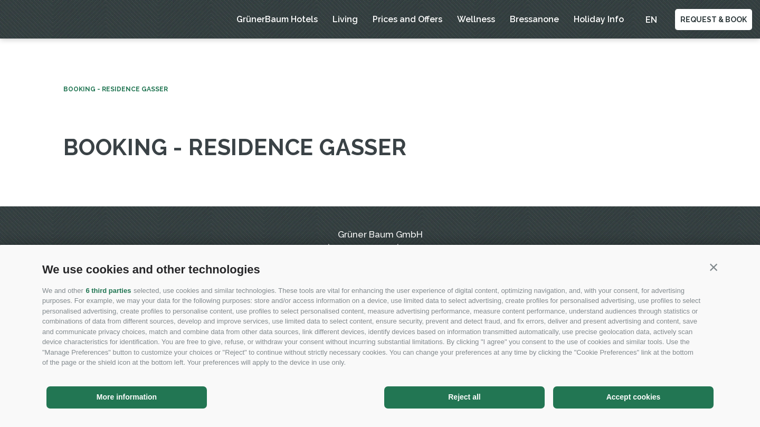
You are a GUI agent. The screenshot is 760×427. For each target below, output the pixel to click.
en (651, 20)
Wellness (476, 19)
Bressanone (534, 19)
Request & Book (713, 19)
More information (127, 397)
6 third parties (108, 291)
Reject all (464, 397)
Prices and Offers (407, 19)
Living (345, 19)
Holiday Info (599, 19)
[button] (713, 267)
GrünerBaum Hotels (277, 19)
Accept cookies (633, 397)
